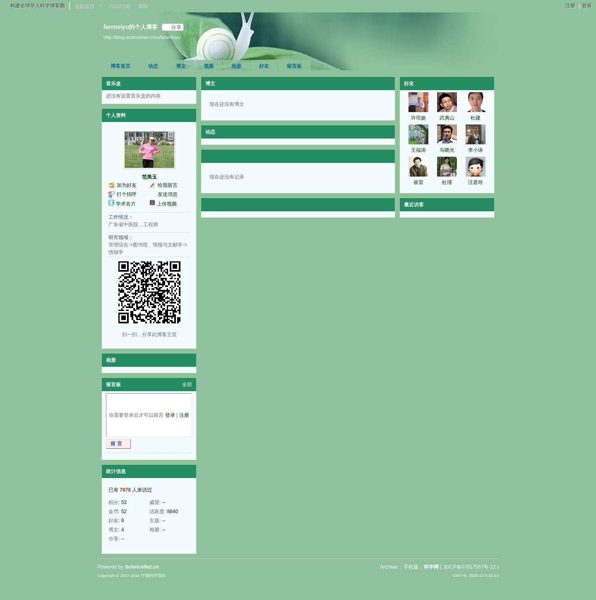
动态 (153, 66)
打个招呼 (127, 194)
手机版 (411, 567)
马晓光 (447, 150)
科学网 (431, 567)
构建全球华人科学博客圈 (37, 6)
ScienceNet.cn (142, 567)
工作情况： (120, 217)
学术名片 (126, 204)
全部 (187, 384)
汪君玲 (475, 182)
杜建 (476, 118)
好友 (264, 66)
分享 (176, 27)
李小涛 (475, 150)
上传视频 (167, 204)
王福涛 (418, 150)
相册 (236, 66)
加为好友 (127, 185)
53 (124, 502)
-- (164, 502)
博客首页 (120, 66)
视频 (209, 66)
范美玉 (149, 177)
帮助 (142, 6)
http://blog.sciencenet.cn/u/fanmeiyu (141, 37)
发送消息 (168, 194)
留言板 (294, 66)
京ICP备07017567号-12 (469, 567)
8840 (172, 511)
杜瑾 (447, 182)
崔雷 (418, 182)
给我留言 (168, 185)
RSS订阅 (119, 6)
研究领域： (120, 237)
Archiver (389, 567)
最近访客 (414, 205)
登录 (587, 6)
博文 (181, 66)
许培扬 (418, 118)
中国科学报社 (153, 575)
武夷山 (447, 118)
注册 (570, 6)
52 (124, 511)
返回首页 (84, 6)
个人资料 (116, 115)
